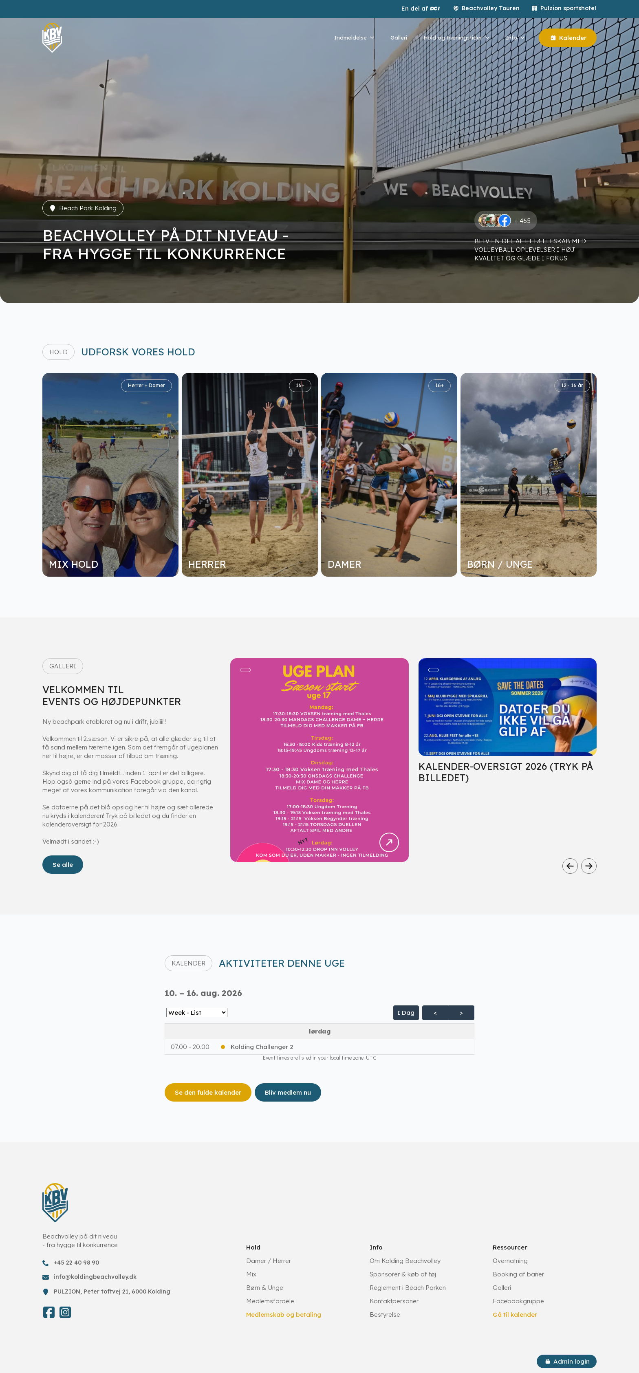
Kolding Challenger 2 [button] (262, 1047)
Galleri (398, 37)
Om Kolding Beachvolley (405, 1261)
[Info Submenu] (525, 37)
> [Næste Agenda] (461, 1012)
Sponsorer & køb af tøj (403, 1274)
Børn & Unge (264, 1287)
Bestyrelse (385, 1314)
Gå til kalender (515, 1314)
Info (511, 37)
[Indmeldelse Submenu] (374, 37)
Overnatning (510, 1261)
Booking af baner (518, 1274)
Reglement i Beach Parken (408, 1287)
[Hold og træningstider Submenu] (490, 37)
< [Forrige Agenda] (435, 1012)
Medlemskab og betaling (283, 1314)
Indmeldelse (350, 37)
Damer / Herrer (268, 1261)
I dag (405, 1012)
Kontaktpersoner (394, 1301)
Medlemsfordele (270, 1301)
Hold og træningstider (452, 37)
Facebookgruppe (518, 1301)
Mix (251, 1274)
